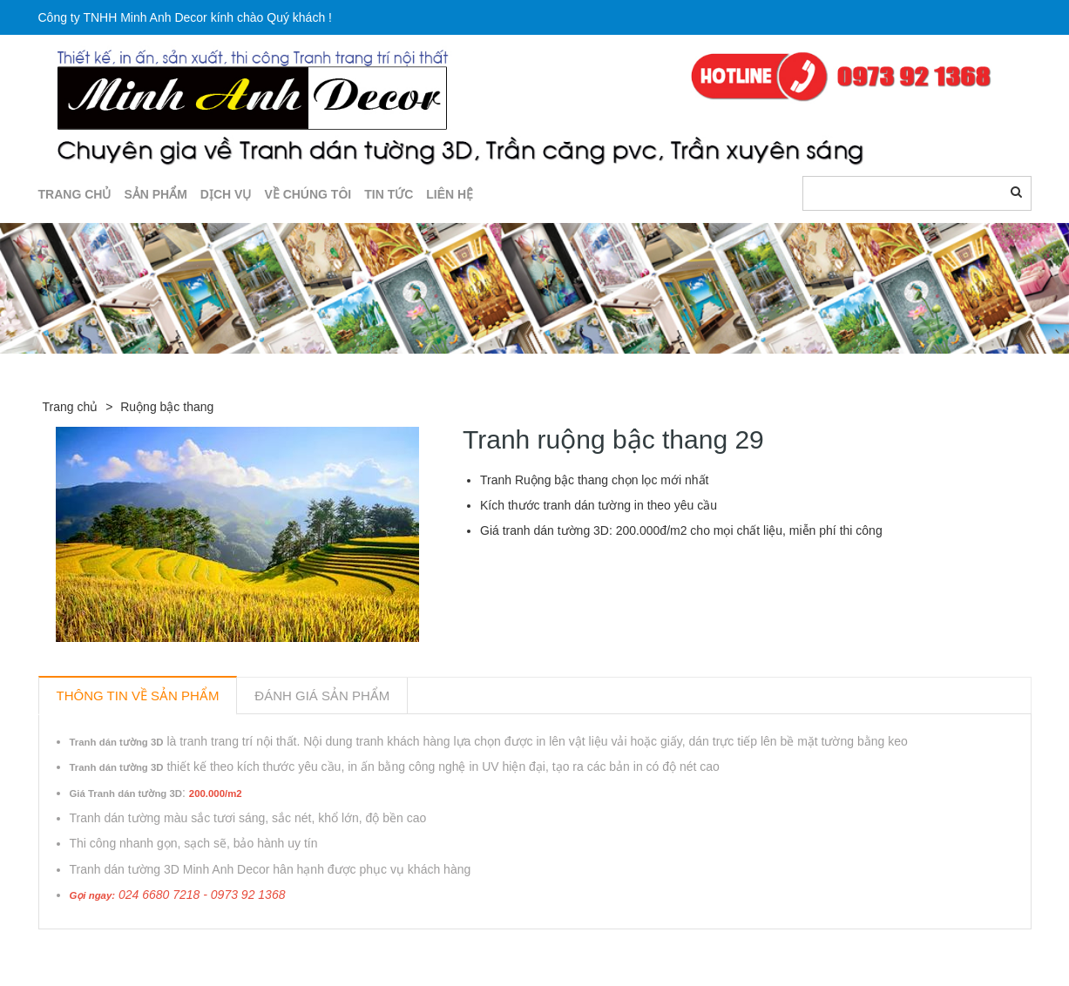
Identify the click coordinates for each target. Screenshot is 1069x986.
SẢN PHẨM (155, 194)
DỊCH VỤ (226, 194)
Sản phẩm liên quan (132, 949)
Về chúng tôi (307, 194)
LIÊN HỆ (449, 194)
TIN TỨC (388, 194)
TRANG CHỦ (75, 194)
